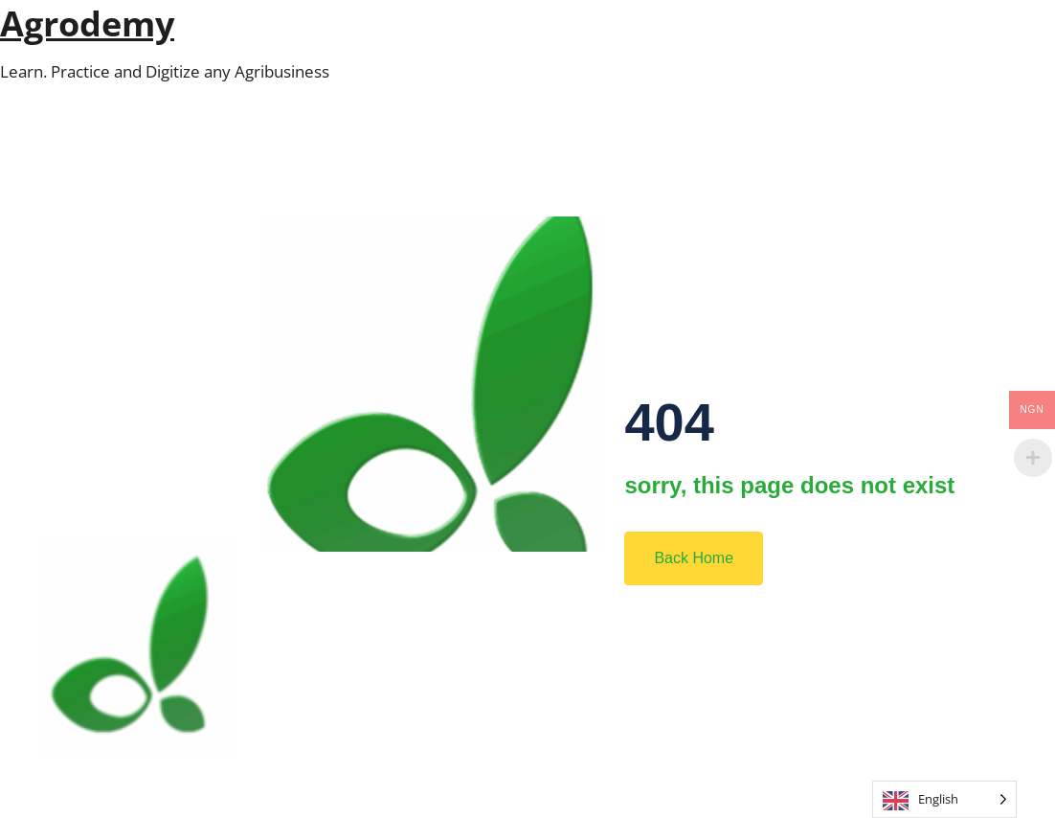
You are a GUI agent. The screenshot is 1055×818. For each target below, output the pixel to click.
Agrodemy (87, 23)
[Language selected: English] (944, 799)
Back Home (693, 558)
